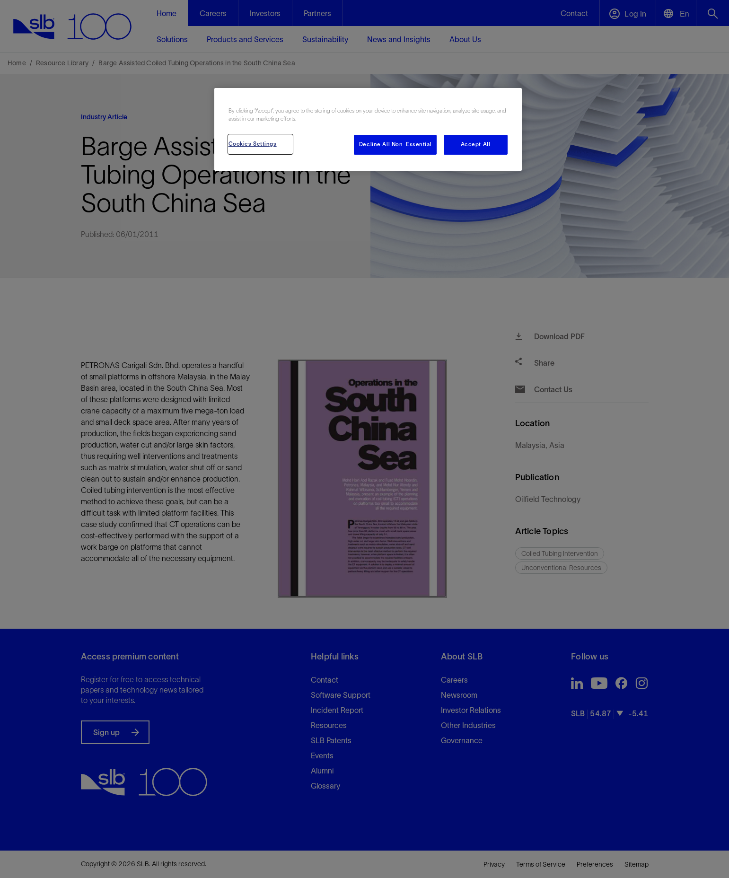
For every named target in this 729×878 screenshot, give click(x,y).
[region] (368, 129)
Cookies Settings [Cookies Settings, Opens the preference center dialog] (252, 144)
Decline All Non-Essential (395, 144)
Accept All (476, 144)
